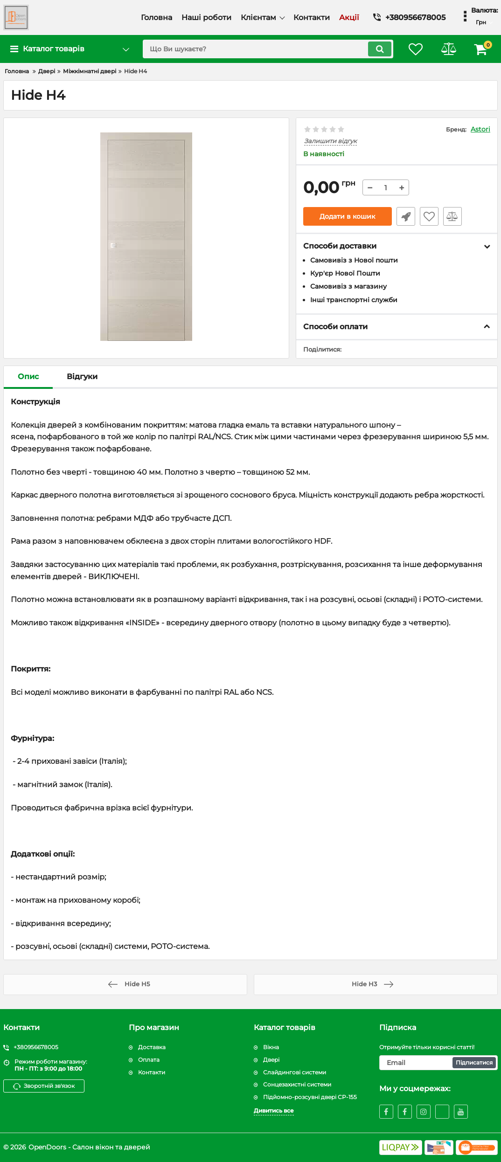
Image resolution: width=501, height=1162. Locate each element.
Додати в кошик (347, 216)
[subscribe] (438, 1062)
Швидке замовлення (406, 216)
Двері (271, 1059)
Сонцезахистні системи (297, 1084)
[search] (268, 49)
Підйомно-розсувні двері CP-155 (310, 1096)
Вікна (271, 1047)
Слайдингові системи (294, 1072)
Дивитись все (274, 1110)
